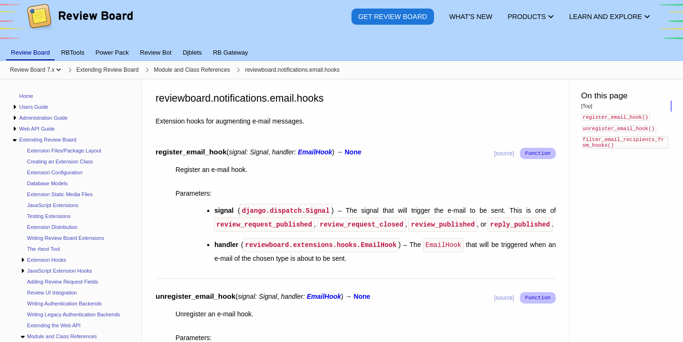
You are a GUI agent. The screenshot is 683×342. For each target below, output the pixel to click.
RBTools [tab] (72, 52)
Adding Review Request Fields (62, 282)
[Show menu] (58, 70)
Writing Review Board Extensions (65, 238)
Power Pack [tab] (112, 52)
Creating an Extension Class (60, 161)
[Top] (586, 106)
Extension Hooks (46, 260)
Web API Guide (37, 129)
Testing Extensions (49, 216)
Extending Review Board (47, 139)
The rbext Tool (43, 249)
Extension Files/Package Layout (64, 150)
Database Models (47, 183)
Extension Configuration (55, 172)
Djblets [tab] (192, 52)
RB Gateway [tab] (230, 52)
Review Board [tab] (30, 52)
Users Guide (33, 107)
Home (26, 96)
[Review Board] (79, 23)
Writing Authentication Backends (64, 303)
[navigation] (71, 210)
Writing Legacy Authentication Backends (73, 314)
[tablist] (341, 47)
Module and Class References (62, 336)
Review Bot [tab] (156, 52)
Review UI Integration (52, 292)
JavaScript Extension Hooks (59, 271)
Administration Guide (43, 118)
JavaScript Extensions (52, 205)
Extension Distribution (52, 227)
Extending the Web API (54, 325)
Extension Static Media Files (59, 194)
